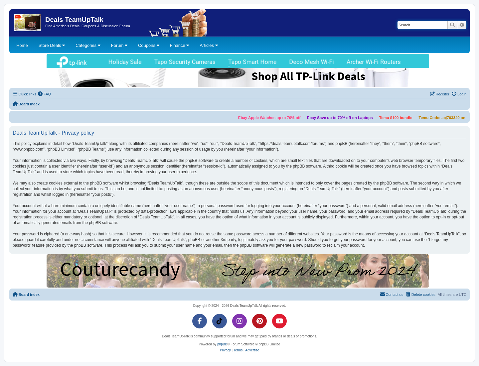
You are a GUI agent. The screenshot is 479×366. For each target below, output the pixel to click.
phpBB (222, 344)
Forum (119, 45)
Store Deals (52, 45)
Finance (179, 45)
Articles (209, 45)
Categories (88, 45)
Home (22, 45)
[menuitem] (44, 94)
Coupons (148, 45)
